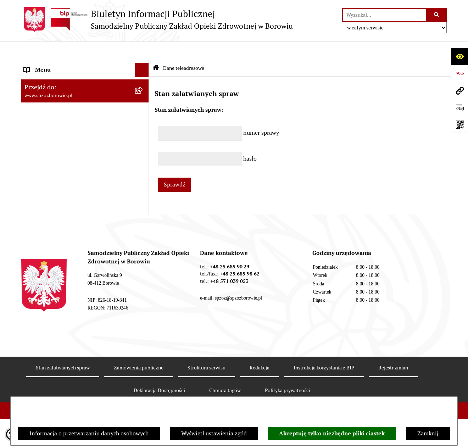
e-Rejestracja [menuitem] (40, 136)
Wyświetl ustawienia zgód (214, 433)
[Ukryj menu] (142, 51)
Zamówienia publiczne (138, 373)
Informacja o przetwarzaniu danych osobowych (89, 433)
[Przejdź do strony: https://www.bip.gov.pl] (459, 73)
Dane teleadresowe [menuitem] (48, 65)
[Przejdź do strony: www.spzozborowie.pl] (459, 90)
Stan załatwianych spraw (63, 373)
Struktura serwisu (206, 373)
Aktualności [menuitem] (39, 79)
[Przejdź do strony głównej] (157, 19)
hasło (250, 139)
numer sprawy (261, 113)
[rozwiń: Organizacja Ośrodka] (143, 108)
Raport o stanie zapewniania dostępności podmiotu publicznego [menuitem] (76, 183)
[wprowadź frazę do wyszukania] (384, 15)
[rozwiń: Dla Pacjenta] (143, 122)
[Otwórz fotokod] (459, 124)
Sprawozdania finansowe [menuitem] (56, 93)
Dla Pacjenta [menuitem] (40, 122)
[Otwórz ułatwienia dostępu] (459, 56)
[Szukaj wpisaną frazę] (437, 15)
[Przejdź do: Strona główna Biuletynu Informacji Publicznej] (155, 49)
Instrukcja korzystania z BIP (324, 373)
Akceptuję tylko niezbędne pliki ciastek (332, 433)
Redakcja (259, 373)
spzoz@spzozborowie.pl (238, 303)
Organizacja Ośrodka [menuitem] (50, 107)
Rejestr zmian (393, 373)
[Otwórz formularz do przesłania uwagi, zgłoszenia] (459, 107)
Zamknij (428, 433)
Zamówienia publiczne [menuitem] (53, 164)
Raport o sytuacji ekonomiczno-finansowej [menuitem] (78, 150)
